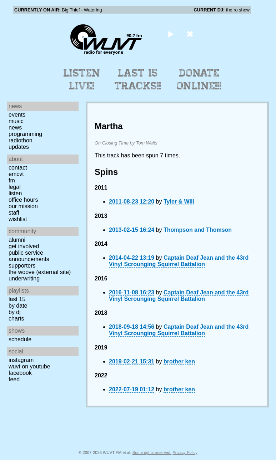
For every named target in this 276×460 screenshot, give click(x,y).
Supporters (22, 266)
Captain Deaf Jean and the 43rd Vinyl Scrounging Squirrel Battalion (179, 261)
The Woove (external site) (40, 272)
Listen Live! (82, 79)
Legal (15, 187)
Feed (14, 379)
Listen (15, 193)
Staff (14, 213)
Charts (16, 318)
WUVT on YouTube (29, 366)
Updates (19, 147)
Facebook (20, 373)
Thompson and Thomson (198, 230)
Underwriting (24, 278)
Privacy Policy (184, 452)
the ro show (238, 10)
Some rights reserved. (151, 452)
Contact (18, 168)
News (15, 127)
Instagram (21, 360)
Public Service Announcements (29, 256)
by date (18, 306)
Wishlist (18, 219)
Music (16, 121)
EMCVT (16, 174)
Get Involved (24, 246)
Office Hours (23, 200)
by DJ (15, 312)
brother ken (179, 361)
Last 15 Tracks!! (138, 79)
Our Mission (23, 206)
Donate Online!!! (199, 79)
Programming (25, 134)
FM (12, 180)
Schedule (20, 339)
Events (17, 115)
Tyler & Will (179, 202)
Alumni (17, 240)
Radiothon (20, 140)
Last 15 (17, 299)
